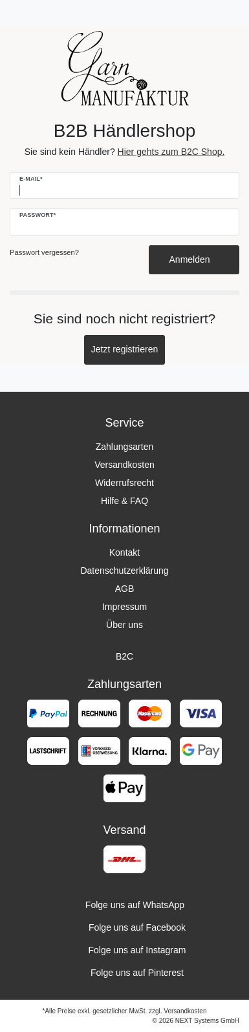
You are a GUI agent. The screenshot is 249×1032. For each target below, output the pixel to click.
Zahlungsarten (125, 446)
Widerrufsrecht (124, 483)
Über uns (124, 625)
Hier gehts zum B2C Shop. (171, 152)
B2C (124, 656)
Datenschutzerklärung (124, 570)
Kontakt (124, 552)
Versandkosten (124, 465)
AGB (125, 588)
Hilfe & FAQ (124, 501)
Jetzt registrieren (124, 349)
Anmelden (194, 259)
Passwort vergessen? (44, 252)
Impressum (124, 607)
